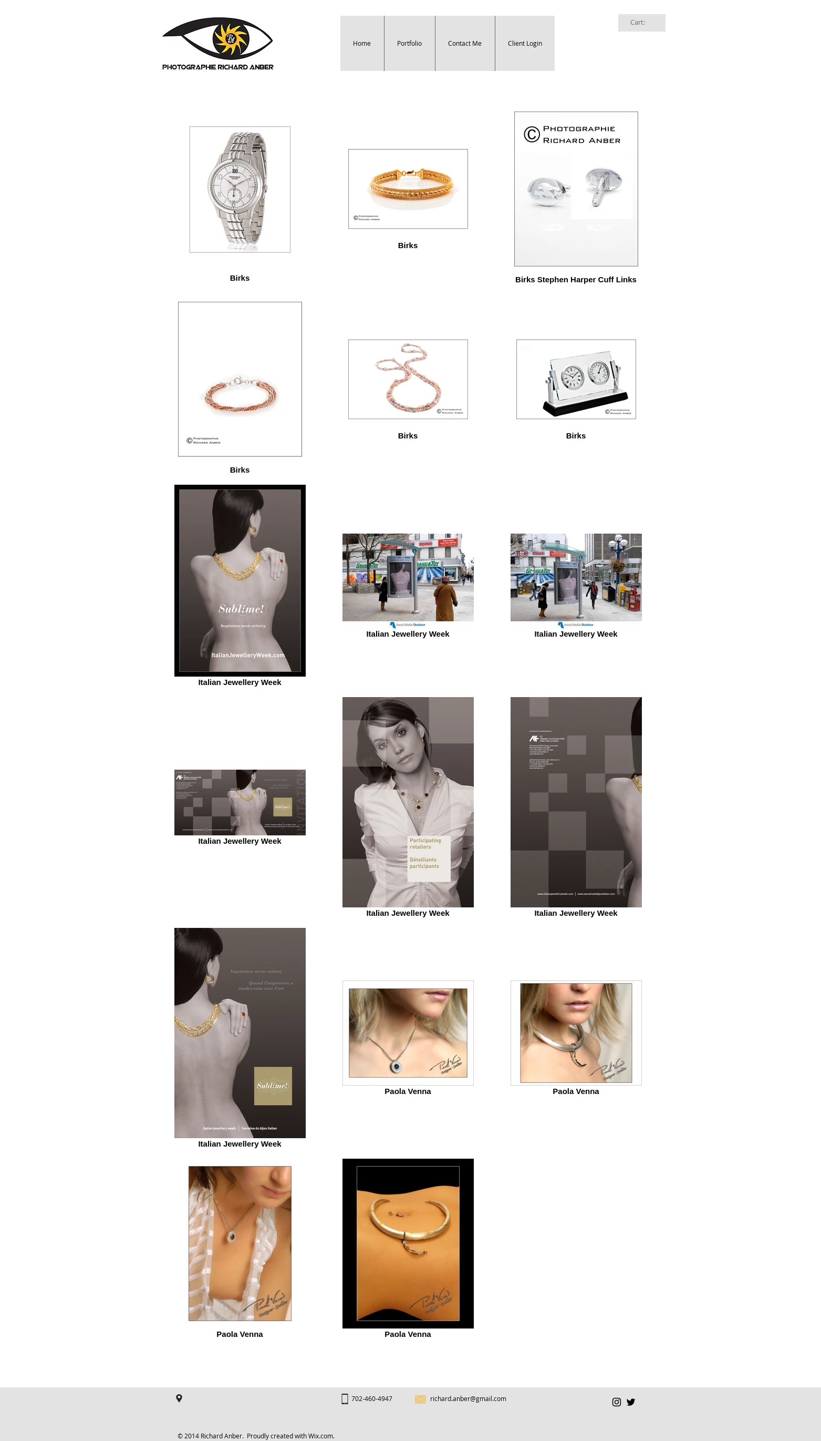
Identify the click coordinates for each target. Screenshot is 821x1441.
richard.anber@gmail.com (468, 1398)
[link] (642, 22)
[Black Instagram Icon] (616, 1402)
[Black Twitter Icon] (631, 1402)
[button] (409, 43)
